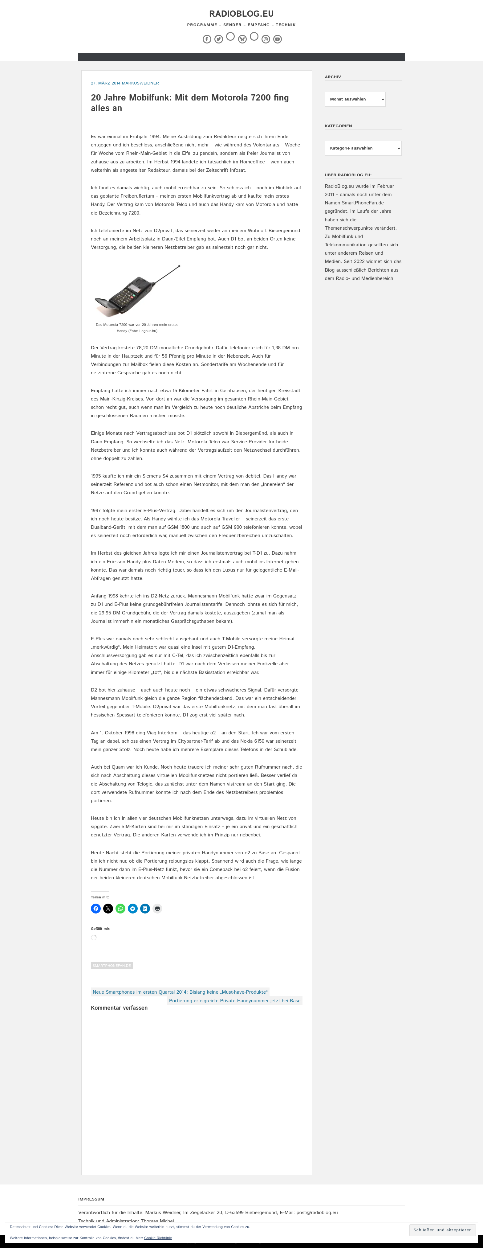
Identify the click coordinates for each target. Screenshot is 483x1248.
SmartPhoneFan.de (112, 965)
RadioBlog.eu (241, 14)
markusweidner (140, 83)
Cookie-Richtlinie (158, 1238)
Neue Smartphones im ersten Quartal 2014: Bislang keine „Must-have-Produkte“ (180, 992)
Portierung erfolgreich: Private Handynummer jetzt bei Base (235, 1000)
